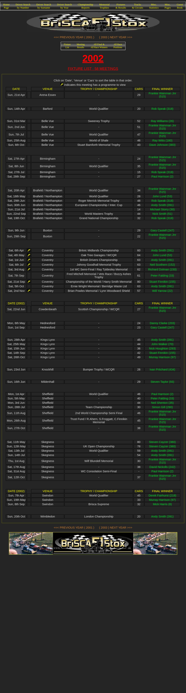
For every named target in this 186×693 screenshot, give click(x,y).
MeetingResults (81, 46)
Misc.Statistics (154, 6)
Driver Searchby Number (23, 6)
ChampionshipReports (85, 6)
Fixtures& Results (121, 6)
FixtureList (67, 46)
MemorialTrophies (104, 6)
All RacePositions (117, 46)
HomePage (6, 6)
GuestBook (180, 6)
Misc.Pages (168, 6)
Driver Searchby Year (64, 6)
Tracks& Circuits (137, 6)
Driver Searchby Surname (43, 6)
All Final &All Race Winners (99, 46)
